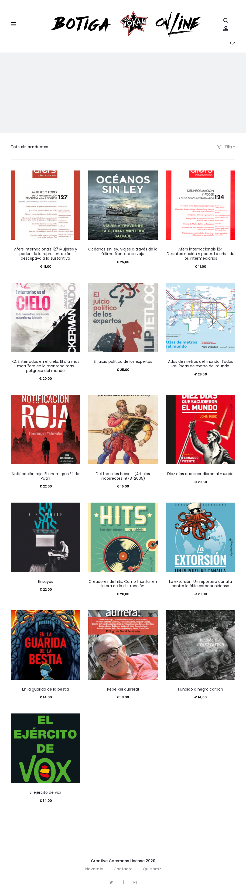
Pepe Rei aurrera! (123, 689)
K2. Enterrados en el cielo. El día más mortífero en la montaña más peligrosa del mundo (45, 366)
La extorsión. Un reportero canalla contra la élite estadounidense (200, 584)
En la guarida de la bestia (45, 689)
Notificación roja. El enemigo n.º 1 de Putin (45, 476)
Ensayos (45, 581)
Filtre (226, 147)
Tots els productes (29, 146)
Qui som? (152, 869)
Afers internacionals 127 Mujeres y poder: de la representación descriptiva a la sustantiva (45, 253)
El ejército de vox (45, 792)
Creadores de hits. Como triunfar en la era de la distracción (123, 584)
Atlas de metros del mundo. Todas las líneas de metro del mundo (200, 364)
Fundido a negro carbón (200, 689)
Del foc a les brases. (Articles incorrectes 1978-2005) (123, 476)
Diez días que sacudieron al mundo (200, 473)
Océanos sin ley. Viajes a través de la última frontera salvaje (123, 251)
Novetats (94, 869)
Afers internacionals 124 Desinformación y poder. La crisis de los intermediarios (200, 253)
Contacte (123, 869)
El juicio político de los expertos (123, 361)
